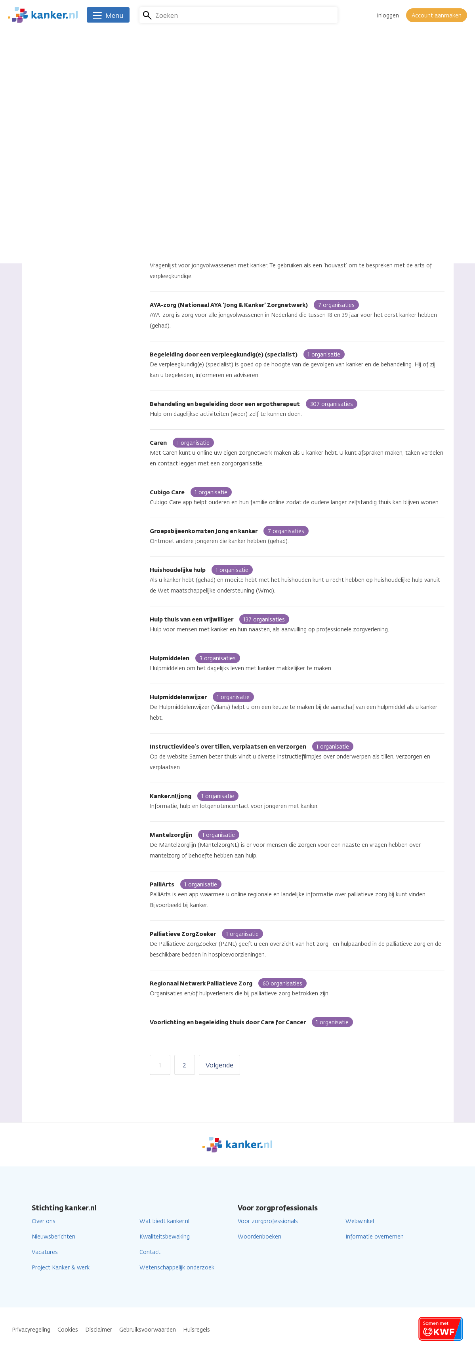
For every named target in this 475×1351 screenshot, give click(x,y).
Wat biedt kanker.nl (164, 1221)
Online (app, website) (70, 179)
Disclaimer (98, 1330)
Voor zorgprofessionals (268, 1221)
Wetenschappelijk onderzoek (176, 1267)
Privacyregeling (31, 1330)
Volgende (219, 1065)
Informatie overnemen (374, 1236)
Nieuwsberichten (53, 1236)
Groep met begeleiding (72, 206)
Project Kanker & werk (61, 1267)
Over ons (43, 1221)
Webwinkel (359, 1221)
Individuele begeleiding (72, 192)
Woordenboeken (259, 1236)
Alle (47, 165)
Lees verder (348, 107)
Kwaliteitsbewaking (164, 1236)
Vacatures (45, 1252)
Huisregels (196, 1330)
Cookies (67, 1330)
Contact (149, 1252)
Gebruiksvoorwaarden (147, 1330)
